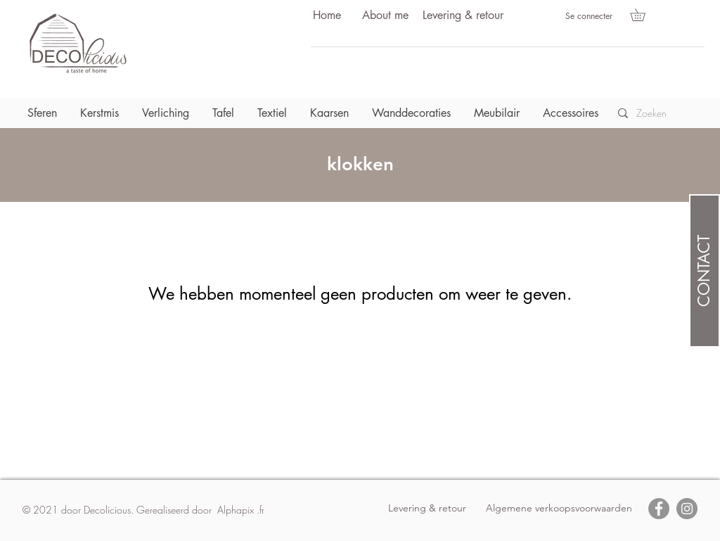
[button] (643, 14)
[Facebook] (658, 508)
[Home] (327, 16)
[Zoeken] (655, 113)
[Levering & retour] (462, 16)
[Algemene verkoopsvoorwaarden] (559, 508)
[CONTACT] (704, 271)
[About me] (385, 16)
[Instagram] (687, 508)
